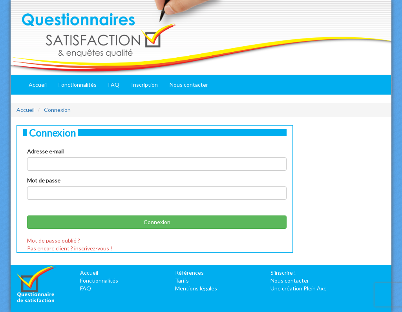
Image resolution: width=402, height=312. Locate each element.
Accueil (38, 84)
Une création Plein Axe (298, 288)
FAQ (113, 84)
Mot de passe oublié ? (53, 240)
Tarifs (182, 280)
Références (189, 272)
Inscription (144, 84)
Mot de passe (43, 180)
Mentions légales (196, 288)
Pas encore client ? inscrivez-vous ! (69, 248)
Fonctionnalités (77, 84)
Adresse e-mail (45, 151)
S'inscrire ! (283, 272)
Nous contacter (189, 84)
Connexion (57, 109)
